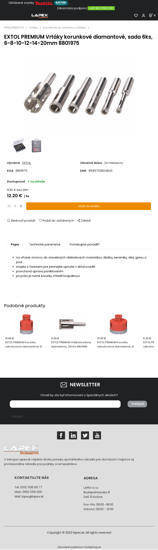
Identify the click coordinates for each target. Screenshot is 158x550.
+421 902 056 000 (100, 8)
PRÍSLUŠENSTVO (14, 27)
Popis (15, 245)
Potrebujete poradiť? (85, 245)
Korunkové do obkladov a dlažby (64, 27)
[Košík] (153, 15)
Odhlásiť (17, 417)
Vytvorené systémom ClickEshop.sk (79, 547)
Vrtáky (33, 27)
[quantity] (15, 207)
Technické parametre (44, 245)
